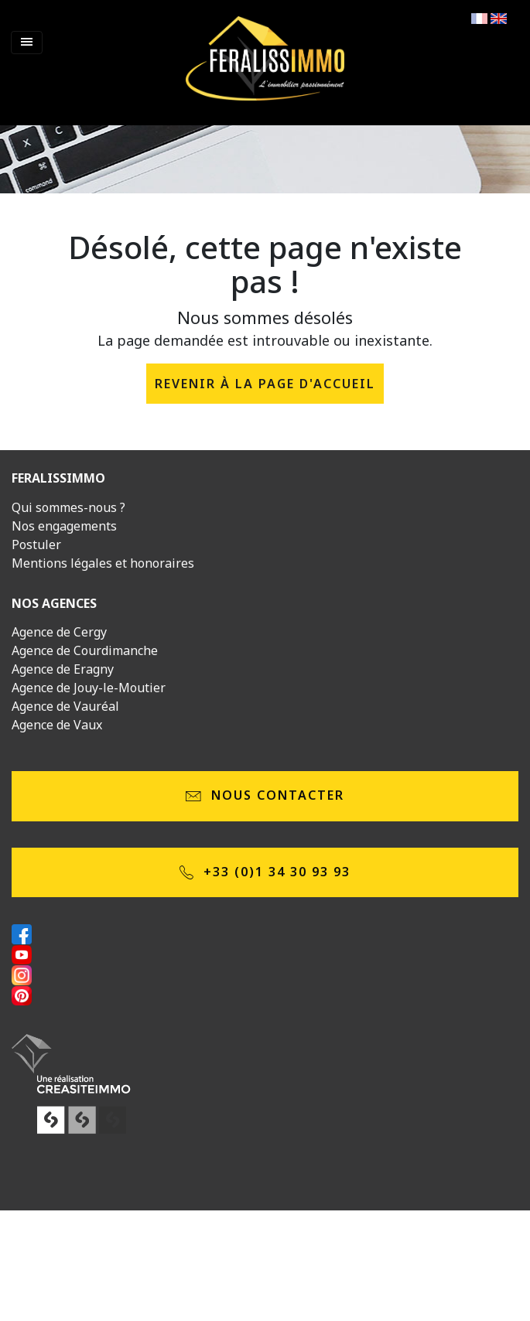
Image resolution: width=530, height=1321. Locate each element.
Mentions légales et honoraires (103, 563)
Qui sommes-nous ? (68, 507)
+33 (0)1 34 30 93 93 (265, 872)
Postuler (36, 544)
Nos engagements (64, 525)
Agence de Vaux (57, 724)
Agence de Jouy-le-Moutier (89, 687)
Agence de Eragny (63, 669)
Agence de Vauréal (65, 706)
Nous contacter (265, 796)
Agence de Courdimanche (85, 650)
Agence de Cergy (59, 631)
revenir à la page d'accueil (265, 383)
